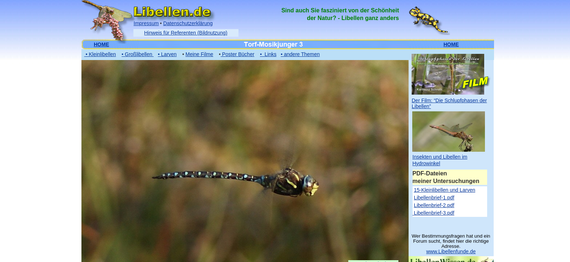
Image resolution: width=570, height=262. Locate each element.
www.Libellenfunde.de (450, 251)
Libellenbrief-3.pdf (433, 213)
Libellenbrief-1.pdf (434, 198)
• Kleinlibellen (100, 54)
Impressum (146, 23)
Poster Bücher (237, 54)
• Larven (167, 54)
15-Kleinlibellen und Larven (444, 190)
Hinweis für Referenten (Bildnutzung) (186, 33)
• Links (268, 54)
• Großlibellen (137, 54)
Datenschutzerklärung (188, 23)
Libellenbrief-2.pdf (434, 205)
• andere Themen (300, 54)
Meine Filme (199, 54)
